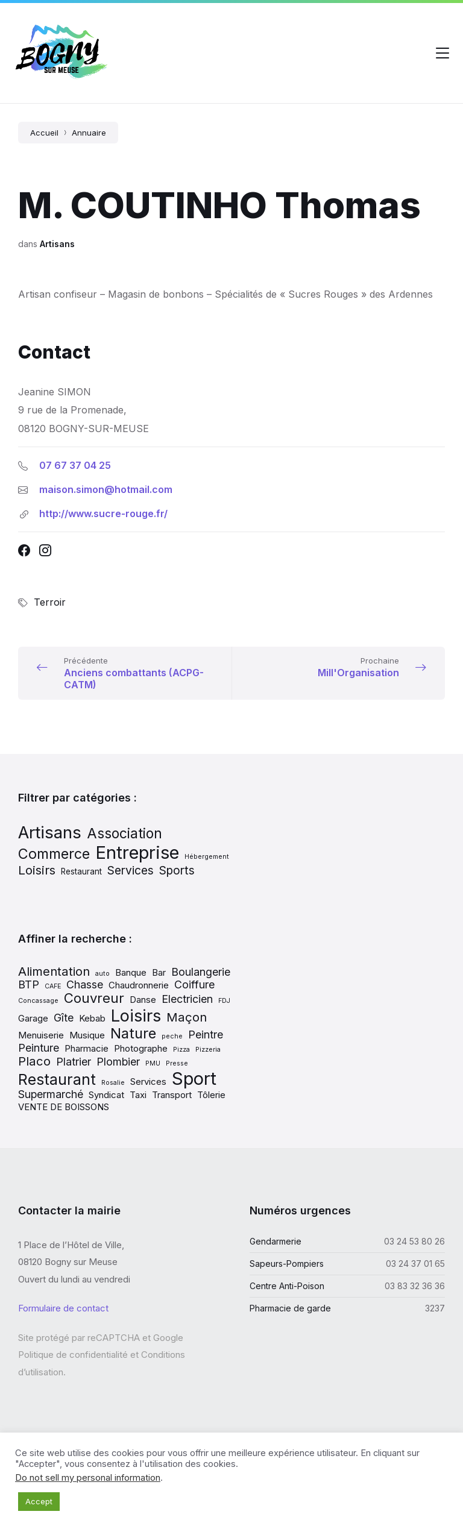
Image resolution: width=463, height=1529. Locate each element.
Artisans (57, 244)
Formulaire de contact (63, 1308)
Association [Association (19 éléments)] (124, 833)
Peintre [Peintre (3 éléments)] (205, 1034)
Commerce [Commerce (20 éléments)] (54, 853)
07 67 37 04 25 (75, 465)
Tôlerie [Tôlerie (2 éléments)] (211, 1094)
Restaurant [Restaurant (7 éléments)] (81, 871)
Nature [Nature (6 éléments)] (133, 1033)
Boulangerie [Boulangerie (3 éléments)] (200, 971)
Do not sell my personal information (87, 1477)
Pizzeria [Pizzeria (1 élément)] (208, 1049)
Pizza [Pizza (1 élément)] (181, 1049)
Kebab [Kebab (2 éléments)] (92, 1018)
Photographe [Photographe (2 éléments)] (141, 1048)
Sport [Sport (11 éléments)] (194, 1078)
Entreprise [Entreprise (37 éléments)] (137, 852)
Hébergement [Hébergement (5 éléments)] (206, 857)
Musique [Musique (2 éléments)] (87, 1035)
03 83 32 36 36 (415, 1286)
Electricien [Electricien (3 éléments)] (187, 999)
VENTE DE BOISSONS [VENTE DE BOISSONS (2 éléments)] (63, 1107)
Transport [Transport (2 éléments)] (172, 1094)
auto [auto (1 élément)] (102, 974)
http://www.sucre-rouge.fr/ (103, 513)
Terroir (50, 602)
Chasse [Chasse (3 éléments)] (84, 984)
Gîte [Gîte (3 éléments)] (64, 1017)
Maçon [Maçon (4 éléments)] (186, 1017)
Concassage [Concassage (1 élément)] (38, 1001)
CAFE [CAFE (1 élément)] (53, 986)
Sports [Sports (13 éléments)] (177, 870)
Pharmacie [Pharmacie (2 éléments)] (87, 1048)
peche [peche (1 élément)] (172, 1036)
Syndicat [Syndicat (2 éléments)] (106, 1094)
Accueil (44, 132)
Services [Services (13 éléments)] (130, 870)
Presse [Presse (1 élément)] (177, 1063)
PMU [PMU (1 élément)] (152, 1063)
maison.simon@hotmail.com (105, 489)
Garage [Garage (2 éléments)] (33, 1018)
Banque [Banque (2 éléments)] (130, 972)
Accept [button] (38, 1501)
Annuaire (89, 132)
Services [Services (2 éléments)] (148, 1081)
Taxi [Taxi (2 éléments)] (138, 1094)
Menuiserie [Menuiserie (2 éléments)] (41, 1035)
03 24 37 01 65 (415, 1263)
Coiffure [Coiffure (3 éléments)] (194, 984)
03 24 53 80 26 (414, 1241)
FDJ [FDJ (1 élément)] (224, 1001)
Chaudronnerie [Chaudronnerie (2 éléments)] (139, 985)
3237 (435, 1308)
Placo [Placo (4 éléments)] (34, 1061)
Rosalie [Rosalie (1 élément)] (113, 1083)
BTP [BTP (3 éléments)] (28, 984)
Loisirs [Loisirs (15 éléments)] (36, 870)
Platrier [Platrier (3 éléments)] (73, 1061)
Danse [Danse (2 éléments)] (143, 999)
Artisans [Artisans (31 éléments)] (49, 832)
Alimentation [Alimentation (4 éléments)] (54, 971)
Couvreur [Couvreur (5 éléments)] (94, 998)
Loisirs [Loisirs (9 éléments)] (136, 1015)
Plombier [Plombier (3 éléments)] (118, 1061)
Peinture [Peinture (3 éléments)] (38, 1047)
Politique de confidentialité (73, 1354)
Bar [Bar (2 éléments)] (159, 972)
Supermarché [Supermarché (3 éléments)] (50, 1094)
